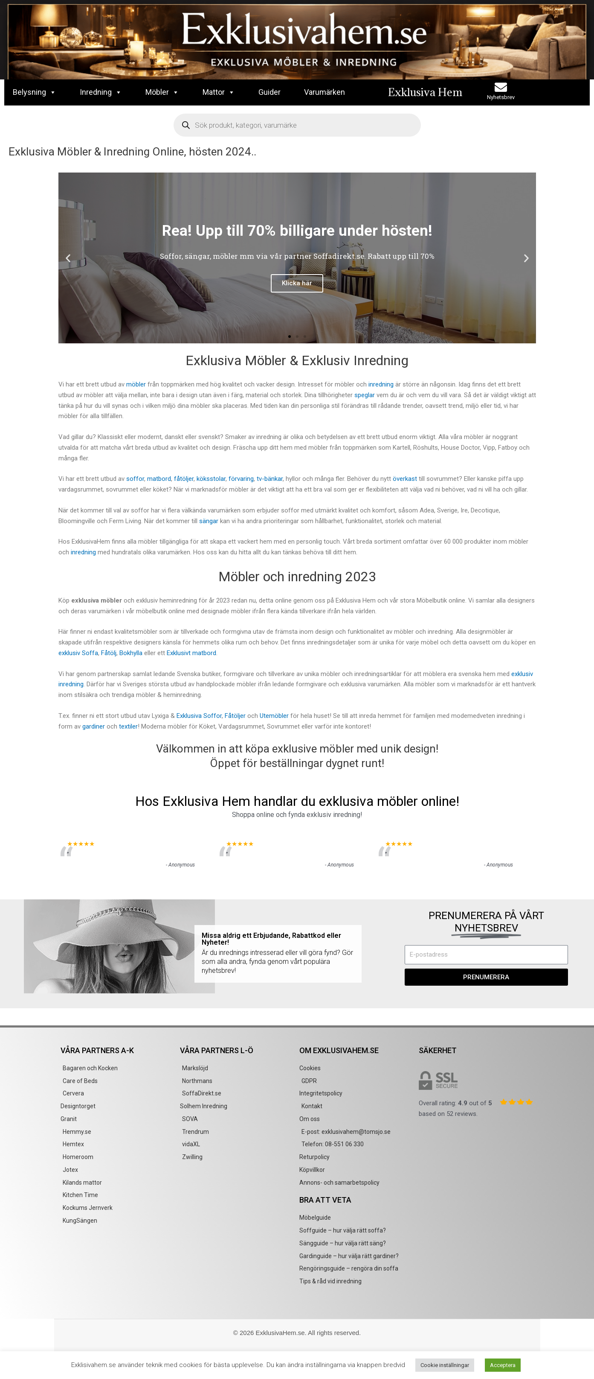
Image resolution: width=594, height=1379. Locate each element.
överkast (405, 479)
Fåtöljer (235, 716)
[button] (68, 258)
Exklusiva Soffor (199, 716)
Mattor (219, 92)
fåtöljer (184, 479)
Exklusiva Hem (425, 92)
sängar (208, 521)
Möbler (162, 92)
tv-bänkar (270, 479)
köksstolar (211, 479)
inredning (381, 384)
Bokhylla (130, 653)
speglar (364, 395)
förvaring (241, 479)
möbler (136, 384)
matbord (159, 479)
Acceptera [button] (503, 1365)
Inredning (101, 92)
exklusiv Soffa (78, 653)
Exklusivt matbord (191, 653)
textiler (128, 726)
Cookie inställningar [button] (444, 1365)
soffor (135, 479)
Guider (269, 92)
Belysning (34, 92)
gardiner (93, 726)
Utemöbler (275, 716)
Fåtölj (108, 653)
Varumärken (324, 92)
